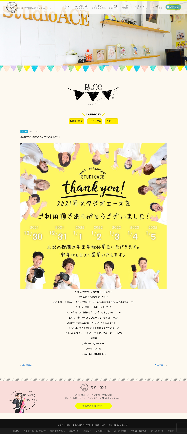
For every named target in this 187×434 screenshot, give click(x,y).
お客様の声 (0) (76, 121)
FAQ (156, 7)
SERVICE (140, 7)
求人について (157, 431)
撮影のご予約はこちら (93, 406)
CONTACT (173, 7)
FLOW (99, 7)
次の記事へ (160, 365)
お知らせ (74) (94, 121)
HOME (67, 7)
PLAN (114, 7)
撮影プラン (74, 431)
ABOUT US (81, 7)
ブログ (171, 431)
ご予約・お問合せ (139, 431)
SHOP (126, 7)
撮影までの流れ (57, 431)
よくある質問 (120, 431)
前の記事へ (27, 365)
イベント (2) (111, 121)
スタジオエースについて (35, 431)
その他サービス (103, 431)
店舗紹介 (87, 431)
